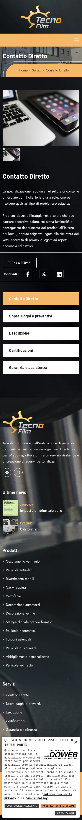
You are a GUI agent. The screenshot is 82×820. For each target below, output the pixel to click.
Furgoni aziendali (18, 639)
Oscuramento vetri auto (23, 561)
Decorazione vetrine (20, 613)
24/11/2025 (26, 504)
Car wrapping (16, 587)
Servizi (36, 70)
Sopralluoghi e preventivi (30, 316)
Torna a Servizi (19, 263)
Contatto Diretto (23, 298)
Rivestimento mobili (20, 578)
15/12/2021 (26, 523)
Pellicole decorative (20, 630)
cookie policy (37, 798)
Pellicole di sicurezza (21, 647)
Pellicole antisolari (19, 570)
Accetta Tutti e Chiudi (58, 806)
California (28, 529)
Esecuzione (19, 333)
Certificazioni (21, 350)
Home (23, 70)
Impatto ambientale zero (41, 510)
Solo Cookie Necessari (22, 806)
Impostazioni (65, 813)
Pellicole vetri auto (19, 665)
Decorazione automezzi (23, 604)
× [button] (76, 742)
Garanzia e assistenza (28, 367)
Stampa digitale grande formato (29, 621)
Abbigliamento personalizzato (27, 656)
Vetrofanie (13, 596)
